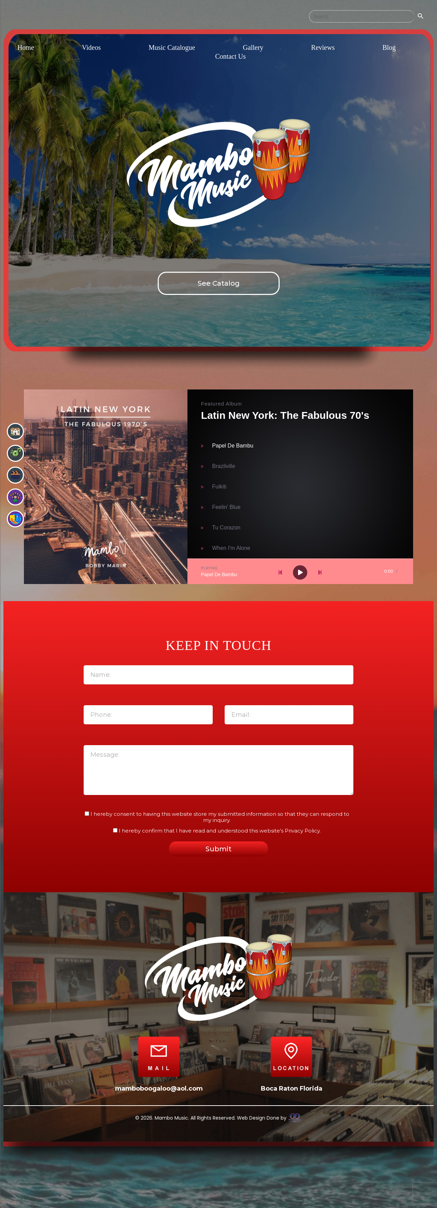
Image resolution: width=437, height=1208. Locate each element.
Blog (389, 47)
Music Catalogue (172, 47)
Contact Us (230, 56)
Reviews (323, 47)
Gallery (253, 47)
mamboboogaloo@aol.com (159, 1088)
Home (25, 47)
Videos (91, 47)
